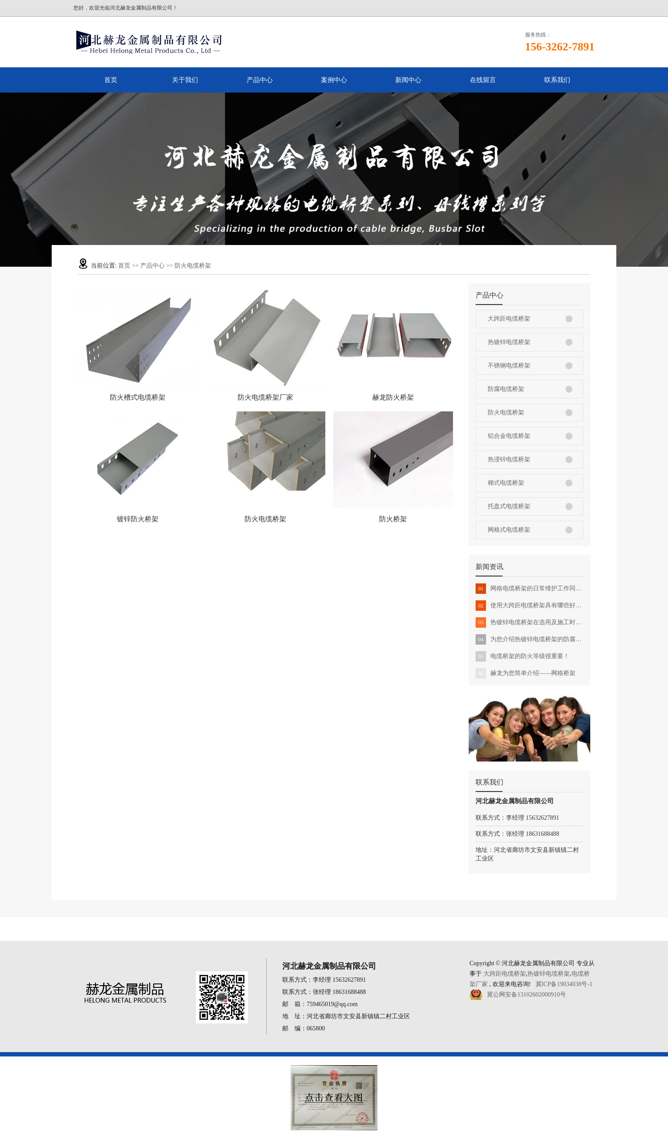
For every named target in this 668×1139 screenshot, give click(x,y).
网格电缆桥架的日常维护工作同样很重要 (529, 588)
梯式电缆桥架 (506, 483)
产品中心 (260, 79)
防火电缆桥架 (193, 265)
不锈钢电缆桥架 (509, 365)
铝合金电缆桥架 (509, 436)
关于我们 (185, 79)
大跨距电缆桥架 (509, 318)
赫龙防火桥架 (393, 397)
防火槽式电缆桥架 (137, 397)
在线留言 (483, 79)
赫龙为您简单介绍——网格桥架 (525, 673)
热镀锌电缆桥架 (509, 342)
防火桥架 (393, 519)
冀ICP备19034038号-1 (564, 984)
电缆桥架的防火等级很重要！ (522, 656)
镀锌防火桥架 (138, 519)
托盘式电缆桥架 (509, 506)
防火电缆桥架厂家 (265, 397)
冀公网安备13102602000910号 (526, 994)
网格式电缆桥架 (509, 529)
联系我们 (557, 79)
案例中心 (334, 79)
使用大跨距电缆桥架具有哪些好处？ (529, 605)
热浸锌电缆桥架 (509, 459)
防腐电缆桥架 (506, 389)
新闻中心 (408, 79)
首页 (110, 79)
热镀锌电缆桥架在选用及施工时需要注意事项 (529, 622)
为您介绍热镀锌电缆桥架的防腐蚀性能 (529, 639)
